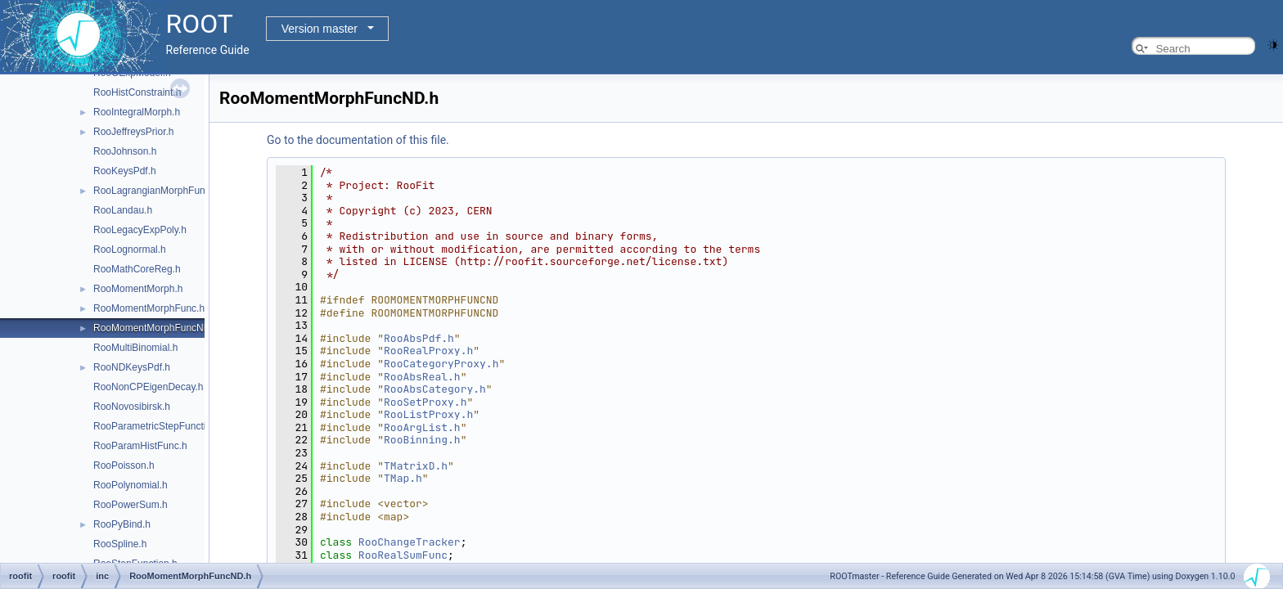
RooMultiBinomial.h (135, 347)
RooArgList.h (422, 427)
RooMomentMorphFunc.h (149, 308)
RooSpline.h (119, 544)
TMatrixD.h (416, 466)
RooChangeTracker (409, 542)
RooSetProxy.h (425, 402)
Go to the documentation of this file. (358, 139)
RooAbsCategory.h (435, 389)
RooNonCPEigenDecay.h (148, 387)
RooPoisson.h (124, 465)
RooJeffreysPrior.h (133, 131)
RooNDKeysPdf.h (131, 367)
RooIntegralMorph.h (136, 112)
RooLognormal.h (129, 249)
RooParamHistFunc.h (140, 446)
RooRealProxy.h (428, 350)
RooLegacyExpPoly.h (140, 230)
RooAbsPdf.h (419, 338)
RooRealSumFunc (403, 555)
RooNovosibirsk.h (131, 406)
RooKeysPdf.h (124, 171)
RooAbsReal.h (422, 377)
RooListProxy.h (428, 414)
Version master (319, 28)
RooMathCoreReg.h (137, 269)
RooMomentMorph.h (137, 288)
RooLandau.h (122, 210)
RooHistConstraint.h (137, 92)
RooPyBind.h (122, 524)
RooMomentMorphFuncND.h (155, 328)
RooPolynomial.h (130, 485)
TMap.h (403, 478)
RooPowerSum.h (130, 504)
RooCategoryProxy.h (441, 364)
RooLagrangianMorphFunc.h (155, 190)
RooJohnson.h (124, 151)
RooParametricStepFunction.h (159, 426)
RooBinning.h (422, 440)
